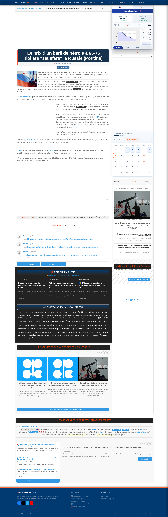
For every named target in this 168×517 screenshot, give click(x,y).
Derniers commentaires (63, 231)
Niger (68, 329)
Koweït (94, 325)
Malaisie (26, 329)
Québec (64, 332)
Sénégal (40, 335)
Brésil (65, 315)
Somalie (91, 332)
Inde (36, 325)
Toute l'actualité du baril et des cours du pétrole (65, 409)
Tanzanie (47, 335)
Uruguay (95, 335)
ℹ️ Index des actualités (78, 501)
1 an (137, 47)
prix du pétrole (25, 97)
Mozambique (55, 329)
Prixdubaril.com (22, 8)
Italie (62, 325)
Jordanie (73, 325)
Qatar (58, 332)
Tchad (59, 335)
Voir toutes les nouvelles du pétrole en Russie (63, 275)
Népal (100, 329)
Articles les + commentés (32, 231)
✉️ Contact (104, 496)
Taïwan (54, 335)
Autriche (28, 315)
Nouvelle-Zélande (91, 329)
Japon (68, 325)
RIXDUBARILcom (27, 492)
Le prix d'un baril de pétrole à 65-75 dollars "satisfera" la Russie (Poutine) (63, 56)
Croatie (65, 318)
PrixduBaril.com (23, 513)
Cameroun (96, 315)
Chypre (26, 318)
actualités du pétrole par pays (65, 307)
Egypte (99, 318)
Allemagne (51, 312)
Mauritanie (39, 329)
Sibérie (78, 332)
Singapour (84, 332)
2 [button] (132, 150)
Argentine (104, 312)
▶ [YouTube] (31, 503)
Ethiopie (61, 321)
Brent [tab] (122, 7)
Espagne (44, 321)
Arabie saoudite (85, 312)
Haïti (32, 325)
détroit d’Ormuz (141, 432)
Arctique (97, 312)
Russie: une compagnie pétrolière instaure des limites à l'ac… (31, 285)
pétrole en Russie (64, 272)
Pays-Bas (35, 332)
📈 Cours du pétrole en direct (46, 2)
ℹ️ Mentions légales (107, 499)
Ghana (82, 321)
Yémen (26, 338)
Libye (20, 328)
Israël (58, 325)
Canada (104, 315)
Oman (105, 329)
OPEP (96, 117)
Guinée (105, 321)
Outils (131, 2)
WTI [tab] (143, 7)
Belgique (50, 315)
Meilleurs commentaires (94, 231)
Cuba (71, 318)
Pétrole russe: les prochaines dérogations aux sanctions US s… (62, 285)
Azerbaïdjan (35, 315)
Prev (104, 352)
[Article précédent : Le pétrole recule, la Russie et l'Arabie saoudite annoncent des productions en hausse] (28, 264)
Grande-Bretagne (90, 321)
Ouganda (21, 332)
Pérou (54, 332)
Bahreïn (43, 315)
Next (107, 352)
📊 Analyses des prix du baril (94, 2)
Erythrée (37, 321)
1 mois (118, 47)
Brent (94, 429)
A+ (102, 8)
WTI (141, 429)
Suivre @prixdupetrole (132, 300)
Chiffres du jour (29, 426)
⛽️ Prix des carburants (117, 2)
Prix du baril (118, 290)
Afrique (20, 312)
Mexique (47, 329)
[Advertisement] (63, 31)
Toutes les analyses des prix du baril (41, 481)
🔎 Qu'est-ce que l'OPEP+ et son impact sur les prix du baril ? (36, 469)
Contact (141, 2)
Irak (48, 325)
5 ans (147, 47)
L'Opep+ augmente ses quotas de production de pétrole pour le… (32, 385)
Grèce (99, 321)
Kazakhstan (81, 325)
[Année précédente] (115, 139)
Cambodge (88, 315)
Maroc (33, 329)
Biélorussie (57, 315)
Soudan (97, 332)
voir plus (25, 240)
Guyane (26, 325)
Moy (144, 43)
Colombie (33, 318)
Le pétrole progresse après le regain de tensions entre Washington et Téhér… (133, 247)
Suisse (24, 335)
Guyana (20, 325)
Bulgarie (71, 315)
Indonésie (42, 325)
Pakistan (28, 332)
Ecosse (93, 318)
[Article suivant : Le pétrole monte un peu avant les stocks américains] (53, 264)
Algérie (43, 312)
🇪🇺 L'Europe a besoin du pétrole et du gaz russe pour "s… (92, 285)
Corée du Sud (57, 318)
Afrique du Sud (29, 312)
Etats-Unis (53, 321)
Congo (39, 318)
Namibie (63, 329)
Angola (74, 312)
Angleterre (67, 312)
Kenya (89, 325)
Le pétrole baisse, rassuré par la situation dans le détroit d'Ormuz (132, 225)
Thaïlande (66, 335)
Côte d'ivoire (78, 318)
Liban (100, 325)
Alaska (37, 312)
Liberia (105, 325)
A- (107, 8)
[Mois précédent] (119, 139)
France (69, 321)
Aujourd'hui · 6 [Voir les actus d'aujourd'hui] (132, 139)
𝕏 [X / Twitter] (23, 503)
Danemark (86, 318)
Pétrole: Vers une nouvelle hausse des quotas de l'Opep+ (63, 384)
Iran (40, 99)
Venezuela (103, 335)
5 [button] (149, 150)
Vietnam (20, 338)
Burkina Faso (79, 315)
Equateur (30, 321)
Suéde (30, 335)
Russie (52, 150)
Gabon (76, 321)
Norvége (81, 329)
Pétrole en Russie (63, 67)
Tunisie (83, 335)
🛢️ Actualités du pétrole (70, 2)
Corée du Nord (47, 318)
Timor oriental (74, 335)
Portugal (48, 332)
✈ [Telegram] (27, 503)
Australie (21, 315)
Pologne (41, 332)
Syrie (35, 335)
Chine (20, 318)
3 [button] (138, 150)
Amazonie (59, 312)
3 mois (128, 47)
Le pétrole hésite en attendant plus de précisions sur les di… (94, 384)
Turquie (88, 335)
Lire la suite (145, 459)
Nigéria (74, 329)
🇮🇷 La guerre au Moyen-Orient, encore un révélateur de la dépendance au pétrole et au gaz (102, 447)
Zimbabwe (33, 338)
